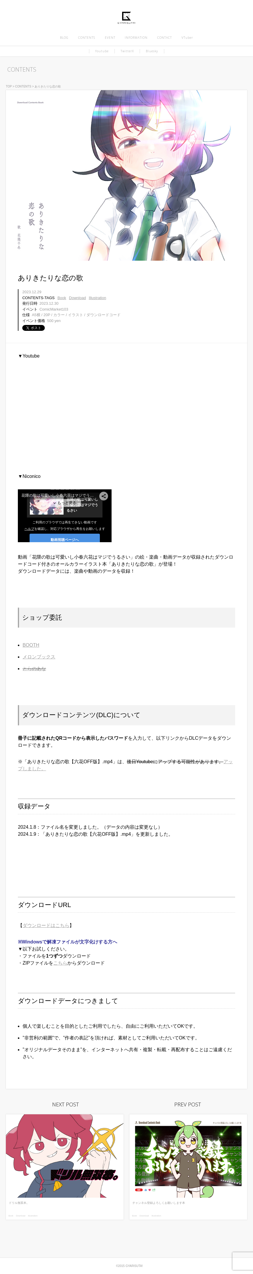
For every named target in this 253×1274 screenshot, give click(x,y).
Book (61, 298)
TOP (9, 86)
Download (77, 298)
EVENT (110, 38)
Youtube (102, 51)
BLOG (64, 38)
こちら (60, 962)
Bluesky (152, 51)
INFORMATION (136, 38)
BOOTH (31, 645)
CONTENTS (86, 38)
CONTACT (164, 38)
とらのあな (34, 668)
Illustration (97, 298)
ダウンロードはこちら (46, 925)
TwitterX (127, 51)
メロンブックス (39, 656)
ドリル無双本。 (19, 1202)
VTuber (187, 38)
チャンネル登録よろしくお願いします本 (158, 1202)
